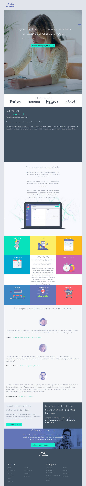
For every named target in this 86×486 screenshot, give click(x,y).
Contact (65, 470)
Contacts (10, 473)
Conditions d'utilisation (53, 475)
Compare (26, 476)
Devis (9, 479)
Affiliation (66, 476)
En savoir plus (13, 425)
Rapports (10, 481)
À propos (49, 468)
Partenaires (66, 473)
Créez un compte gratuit (41, 445)
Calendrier (11, 476)
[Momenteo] (9, 5)
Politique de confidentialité (50, 471)
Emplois (65, 468)
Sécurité (26, 473)
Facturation (11, 470)
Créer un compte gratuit (41, 46)
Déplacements (28, 470)
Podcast (48, 481)
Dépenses (26, 468)
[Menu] (80, 26)
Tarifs (9, 468)
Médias (48, 478)
